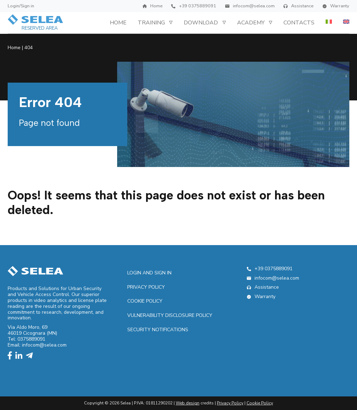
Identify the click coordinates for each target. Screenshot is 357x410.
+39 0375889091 (193, 6)
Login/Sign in (21, 6)
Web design (187, 403)
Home (152, 6)
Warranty (335, 6)
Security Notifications (157, 329)
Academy (251, 22)
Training (151, 22)
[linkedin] (20, 356)
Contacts (298, 22)
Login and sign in (149, 272)
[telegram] (31, 356)
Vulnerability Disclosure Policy (169, 315)
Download (201, 22)
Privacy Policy (146, 287)
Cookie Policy (144, 301)
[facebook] (11, 356)
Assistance (298, 6)
